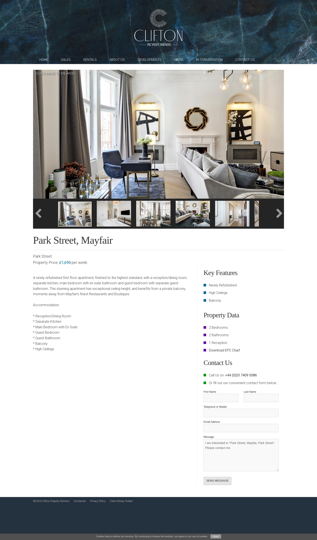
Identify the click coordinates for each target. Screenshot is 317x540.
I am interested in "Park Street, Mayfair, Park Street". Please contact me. (241, 455)
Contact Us (245, 60)
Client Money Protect (121, 501)
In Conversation (209, 60)
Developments (150, 60)
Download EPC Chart (224, 350)
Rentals (90, 60)
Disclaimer (80, 501)
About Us (117, 60)
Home (43, 60)
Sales (66, 60)
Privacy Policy (98, 501)
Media (178, 60)
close (216, 536)
